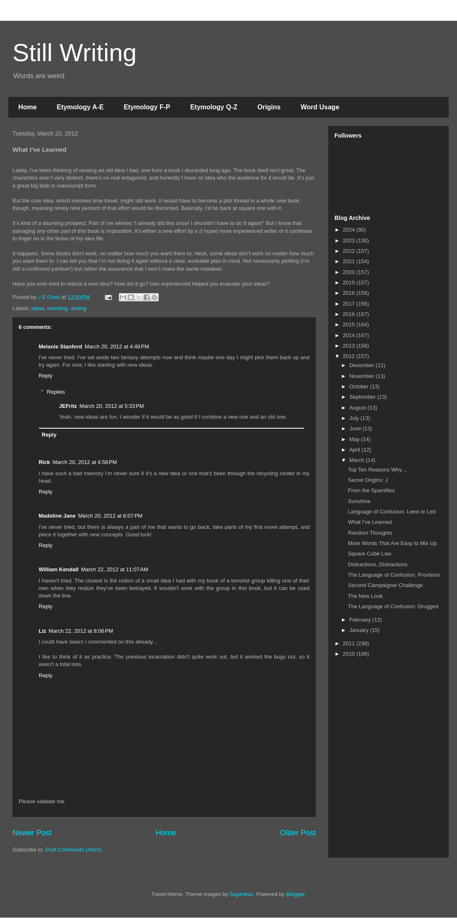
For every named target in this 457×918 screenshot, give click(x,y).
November (362, 376)
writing (78, 308)
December (362, 365)
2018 (349, 293)
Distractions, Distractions (377, 564)
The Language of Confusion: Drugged (393, 606)
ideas (38, 308)
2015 (349, 324)
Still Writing (74, 53)
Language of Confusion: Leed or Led (391, 511)
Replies (56, 392)
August (358, 408)
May (355, 439)
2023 (349, 240)
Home (27, 107)
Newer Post (32, 833)
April (355, 450)
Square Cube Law (369, 553)
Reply (45, 376)
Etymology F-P (147, 107)
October (359, 386)
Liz (42, 631)
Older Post (298, 833)
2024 (349, 230)
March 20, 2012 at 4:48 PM (117, 346)
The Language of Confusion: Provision (394, 575)
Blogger (295, 894)
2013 (349, 346)
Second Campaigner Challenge (385, 585)
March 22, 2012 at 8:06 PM (81, 631)
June (356, 428)
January (359, 630)
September (363, 397)
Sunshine (359, 501)
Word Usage (319, 107)
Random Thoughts (370, 533)
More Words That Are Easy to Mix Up (392, 543)
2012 (349, 356)
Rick (44, 462)
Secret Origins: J (368, 480)
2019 (349, 282)
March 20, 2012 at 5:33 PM (111, 406)
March (357, 460)
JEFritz (68, 406)
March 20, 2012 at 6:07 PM (110, 516)
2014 (349, 335)
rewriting (57, 308)
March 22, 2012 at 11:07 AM (114, 569)
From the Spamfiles (371, 490)
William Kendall (59, 569)
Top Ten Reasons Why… (377, 469)
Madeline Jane (57, 516)
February (361, 620)
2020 (349, 272)
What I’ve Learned (370, 522)
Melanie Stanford (60, 346)
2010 (349, 654)
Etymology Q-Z (214, 107)
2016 (349, 314)
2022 (349, 251)
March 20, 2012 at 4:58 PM (84, 462)
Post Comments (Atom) (74, 849)
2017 (349, 304)
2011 (349, 643)
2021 (349, 261)
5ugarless (241, 894)
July (355, 418)
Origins (268, 107)
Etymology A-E (80, 107)
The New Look (365, 596)
